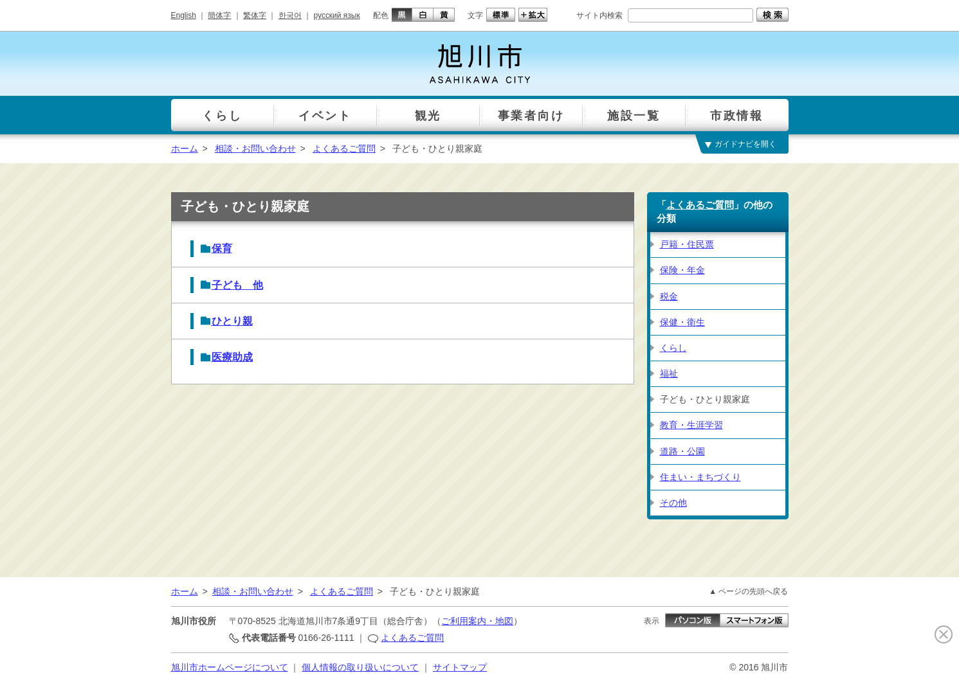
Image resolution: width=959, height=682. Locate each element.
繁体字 (254, 15)
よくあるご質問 (344, 148)
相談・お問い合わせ (255, 148)
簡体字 (219, 15)
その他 (673, 503)
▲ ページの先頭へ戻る (748, 591)
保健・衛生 (682, 322)
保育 (222, 248)
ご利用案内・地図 (477, 621)
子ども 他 (237, 285)
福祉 (669, 373)
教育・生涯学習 (691, 425)
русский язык (337, 15)
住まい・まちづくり (700, 477)
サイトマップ (460, 667)
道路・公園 (682, 451)
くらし (673, 348)
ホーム (184, 148)
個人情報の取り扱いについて (360, 667)
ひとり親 (232, 321)
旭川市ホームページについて (229, 667)
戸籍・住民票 (687, 244)
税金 (669, 296)
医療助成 (232, 357)
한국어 (290, 15)
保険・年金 (682, 270)
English (183, 15)
